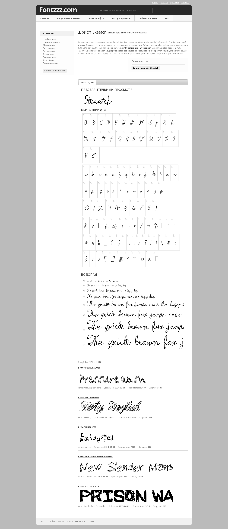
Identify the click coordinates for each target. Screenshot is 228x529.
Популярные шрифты (68, 18)
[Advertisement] (57, 128)
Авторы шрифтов (121, 18)
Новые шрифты (96, 18)
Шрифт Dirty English (88, 397)
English (155, 2)
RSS (85, 521)
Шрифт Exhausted (87, 427)
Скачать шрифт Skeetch (145, 68)
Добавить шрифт (148, 18)
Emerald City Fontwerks (134, 32)
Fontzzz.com (58, 10)
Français (164, 2)
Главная (44, 18)
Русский (174, 2)
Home (70, 521)
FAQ (167, 18)
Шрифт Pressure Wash (89, 368)
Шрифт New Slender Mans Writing (95, 456)
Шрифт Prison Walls (88, 486)
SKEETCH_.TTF (87, 82)
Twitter (92, 521)
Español (185, 2)
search (186, 10)
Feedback (78, 521)
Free (145, 61)
